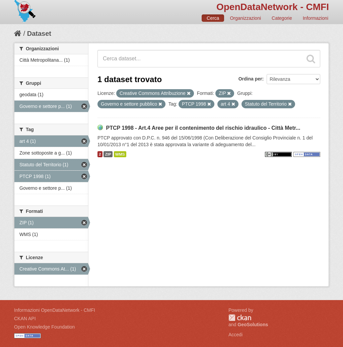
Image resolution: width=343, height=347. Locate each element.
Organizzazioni (245, 18)
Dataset (39, 33)
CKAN (239, 317)
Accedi (235, 334)
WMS (120, 154)
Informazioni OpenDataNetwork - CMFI (54, 310)
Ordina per (250, 78)
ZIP (108, 154)
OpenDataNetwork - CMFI (272, 7)
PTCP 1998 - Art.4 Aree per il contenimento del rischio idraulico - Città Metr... (203, 128)
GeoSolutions (252, 324)
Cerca (213, 18)
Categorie (282, 18)
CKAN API (25, 318)
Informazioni (315, 18)
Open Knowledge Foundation (44, 327)
